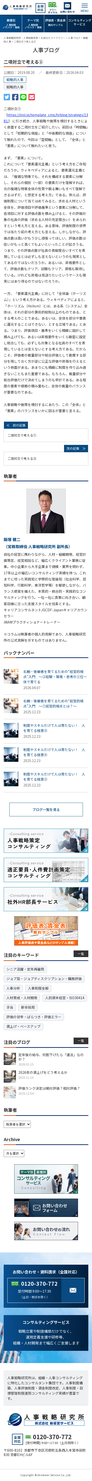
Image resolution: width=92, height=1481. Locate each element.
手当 (9, 1007)
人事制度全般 (38, 988)
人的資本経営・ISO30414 (64, 997)
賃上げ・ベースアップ (23, 1026)
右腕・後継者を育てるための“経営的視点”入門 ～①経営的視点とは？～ (53, 703)
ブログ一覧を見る (46, 809)
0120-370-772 (39, 1283)
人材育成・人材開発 (21, 997)
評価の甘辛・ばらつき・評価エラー (33, 1016)
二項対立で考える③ (22, 458)
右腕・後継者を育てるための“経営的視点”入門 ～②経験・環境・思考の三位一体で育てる (55, 676)
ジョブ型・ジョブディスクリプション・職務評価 (44, 978)
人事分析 (13, 988)
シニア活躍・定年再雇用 (25, 969)
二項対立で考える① (22, 435)
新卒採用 (28, 1007)
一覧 (81, 953)
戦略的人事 (15, 87)
